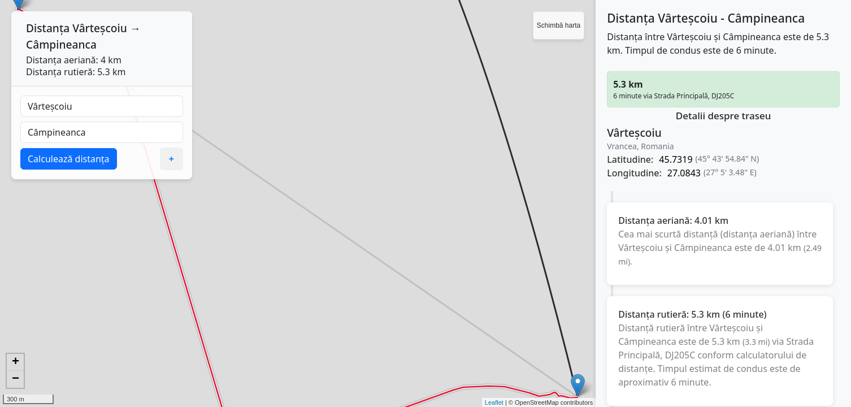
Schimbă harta (558, 25)
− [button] (15, 379)
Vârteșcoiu (99, 28)
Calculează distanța (69, 159)
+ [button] (15, 362)
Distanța (48, 28)
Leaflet (494, 402)
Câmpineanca (61, 44)
